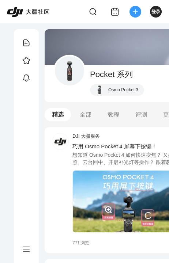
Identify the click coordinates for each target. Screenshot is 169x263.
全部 (85, 114)
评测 (141, 114)
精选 (58, 114)
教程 (113, 114)
